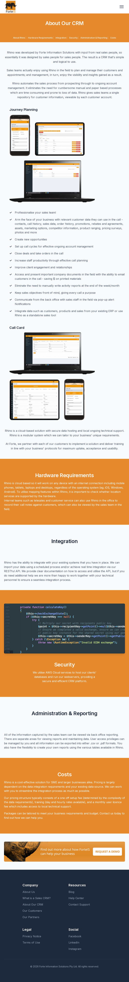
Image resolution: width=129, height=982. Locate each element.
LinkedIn (74, 942)
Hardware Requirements (40, 37)
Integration (61, 37)
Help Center (76, 898)
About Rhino (19, 37)
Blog (71, 892)
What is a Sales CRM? (37, 898)
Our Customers (32, 910)
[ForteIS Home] (10, 6)
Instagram (75, 949)
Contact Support (79, 904)
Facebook (75, 936)
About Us (29, 892)
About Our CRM (33, 904)
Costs (113, 37)
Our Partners (31, 917)
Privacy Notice (32, 936)
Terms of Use (31, 942)
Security (73, 37)
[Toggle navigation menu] (121, 6)
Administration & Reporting (93, 37)
